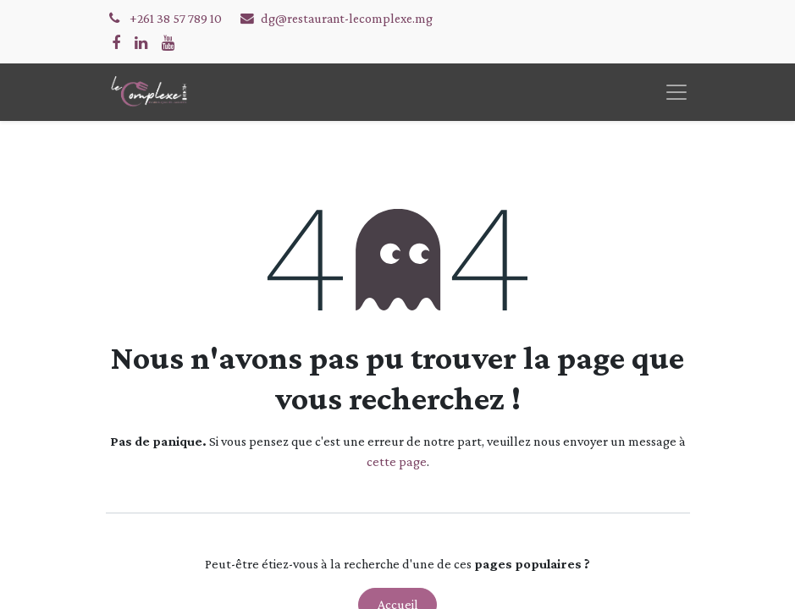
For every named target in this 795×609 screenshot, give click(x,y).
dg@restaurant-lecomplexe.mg (347, 18)
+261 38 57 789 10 (177, 18)
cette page (397, 461)
